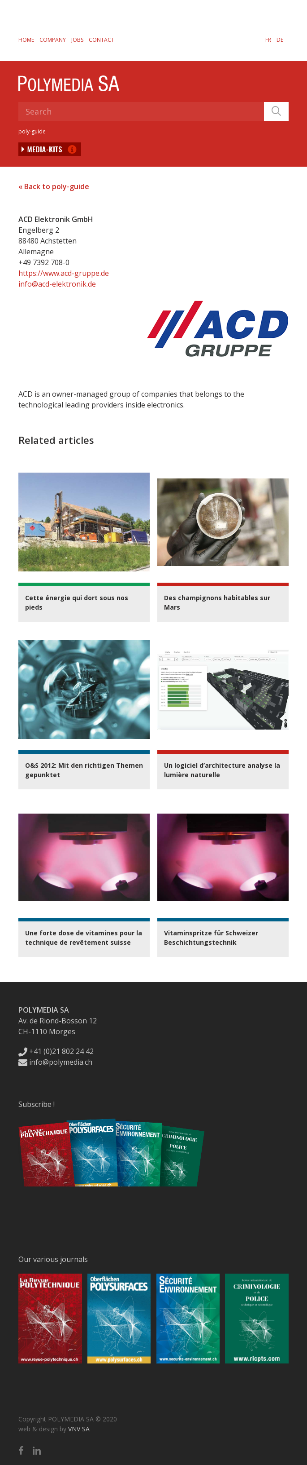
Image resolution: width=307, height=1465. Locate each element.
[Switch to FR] (268, 39)
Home (26, 40)
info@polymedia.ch (55, 1062)
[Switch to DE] (280, 39)
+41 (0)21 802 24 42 (56, 1051)
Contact (101, 40)
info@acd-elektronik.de (57, 284)
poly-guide (32, 131)
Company (52, 40)
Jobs (77, 40)
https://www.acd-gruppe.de (63, 273)
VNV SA (79, 1429)
